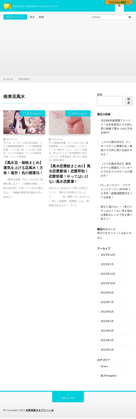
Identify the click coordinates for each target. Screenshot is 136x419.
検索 (99, 95)
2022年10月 (108, 283)
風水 (32, 17)
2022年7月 (107, 302)
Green (104, 366)
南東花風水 (58, 160)
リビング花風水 (18, 157)
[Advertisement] (67, 49)
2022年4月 (107, 331)
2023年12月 (108, 255)
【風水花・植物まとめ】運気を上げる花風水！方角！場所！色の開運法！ (23, 168)
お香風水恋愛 (59, 143)
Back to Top (68, 398)
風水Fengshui (34, 114)
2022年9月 (107, 293)
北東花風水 (65, 157)
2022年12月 (108, 274)
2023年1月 (107, 264)
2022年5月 (107, 321)
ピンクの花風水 (16, 154)
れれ (9, 143)
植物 (41, 17)
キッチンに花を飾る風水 (25, 143)
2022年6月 (107, 312)
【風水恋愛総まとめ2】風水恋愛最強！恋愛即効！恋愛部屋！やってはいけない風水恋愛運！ (70, 174)
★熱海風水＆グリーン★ (40, 410)
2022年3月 (107, 340)
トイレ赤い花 (17, 150)
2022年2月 (107, 350)
